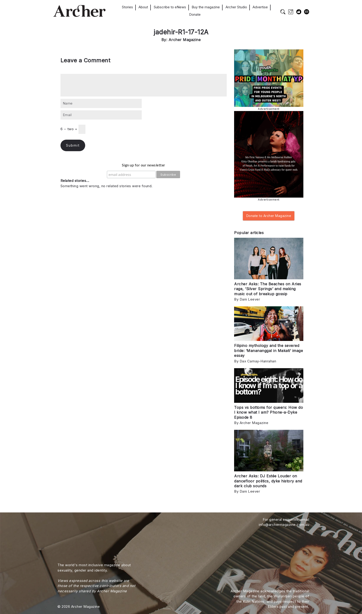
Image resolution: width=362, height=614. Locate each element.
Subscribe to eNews (170, 7)
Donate (195, 14)
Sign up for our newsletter (143, 165)
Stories (127, 7)
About (143, 7)
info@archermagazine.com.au (284, 524)
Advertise (260, 7)
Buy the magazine (206, 7)
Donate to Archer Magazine (268, 216)
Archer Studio (236, 7)
